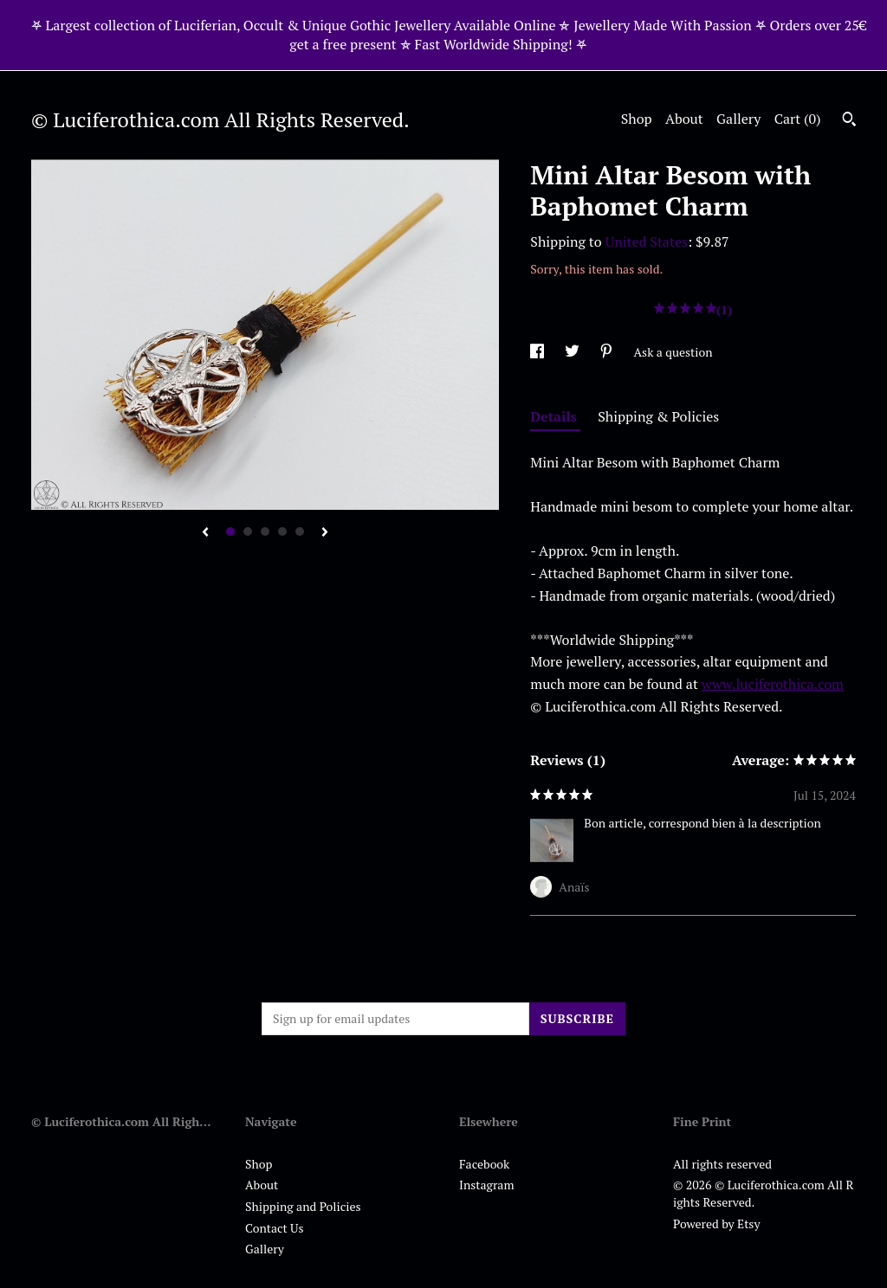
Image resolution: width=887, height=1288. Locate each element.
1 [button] (230, 531)
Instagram (486, 1184)
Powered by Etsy (716, 1223)
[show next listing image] (324, 533)
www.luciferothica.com (773, 683)
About (684, 118)
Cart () (797, 118)
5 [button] (299, 531)
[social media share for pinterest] (607, 352)
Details (555, 416)
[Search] (849, 121)
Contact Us (274, 1228)
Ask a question (673, 352)
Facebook (484, 1164)
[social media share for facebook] (538, 352)
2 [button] (247, 531)
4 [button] (282, 531)
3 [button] (265, 531)
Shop (636, 118)
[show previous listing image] (205, 533)
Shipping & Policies (658, 416)
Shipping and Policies (303, 1206)
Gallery (738, 118)
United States (646, 241)
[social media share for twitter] (573, 352)
